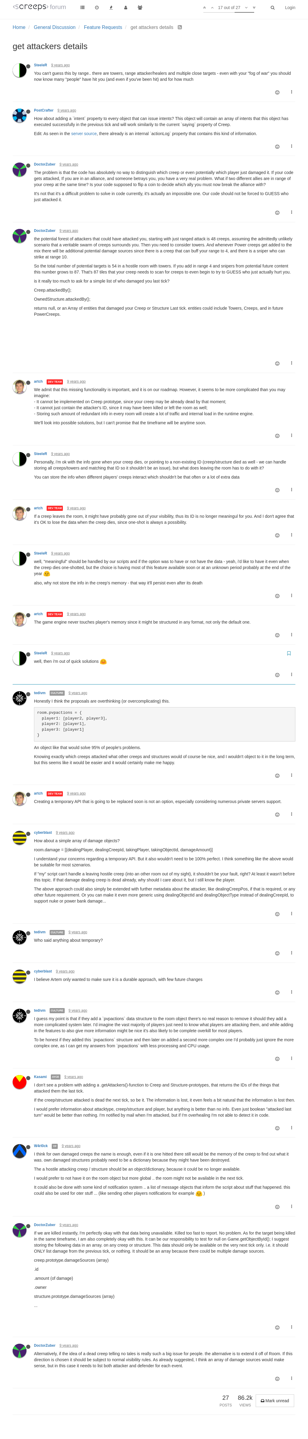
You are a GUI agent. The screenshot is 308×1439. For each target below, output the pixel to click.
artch (38, 381)
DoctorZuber (44, 164)
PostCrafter (44, 110)
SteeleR (40, 65)
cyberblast (43, 832)
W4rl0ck (41, 1146)
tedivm (39, 693)
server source (84, 133)
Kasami (40, 1077)
